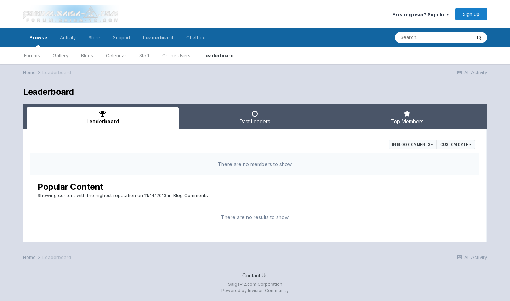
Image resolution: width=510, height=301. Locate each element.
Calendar (116, 55)
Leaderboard (218, 55)
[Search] (433, 37)
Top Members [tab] (407, 117)
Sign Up (471, 14)
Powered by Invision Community (255, 290)
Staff (144, 55)
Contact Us (255, 275)
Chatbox (195, 37)
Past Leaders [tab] (255, 117)
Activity (68, 37)
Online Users (176, 55)
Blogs (87, 55)
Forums (32, 55)
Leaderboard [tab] (103, 117)
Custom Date (455, 144)
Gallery (60, 55)
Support (121, 37)
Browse (38, 41)
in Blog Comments (412, 144)
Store (94, 37)
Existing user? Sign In (420, 14)
